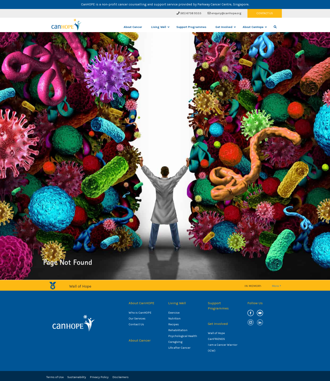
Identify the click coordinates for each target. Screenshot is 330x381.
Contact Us (136, 324)
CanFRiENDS (216, 339)
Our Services (137, 318)
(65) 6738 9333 (189, 13)
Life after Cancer (179, 347)
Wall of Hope (216, 333)
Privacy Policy (99, 377)
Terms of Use (55, 377)
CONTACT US (264, 13)
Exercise (173, 312)
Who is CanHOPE (140, 312)
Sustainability (76, 377)
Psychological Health (182, 336)
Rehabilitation (177, 330)
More (276, 286)
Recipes (173, 324)
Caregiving (175, 342)
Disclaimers (120, 377)
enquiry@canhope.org (224, 13)
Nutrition (174, 318)
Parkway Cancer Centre (214, 4)
